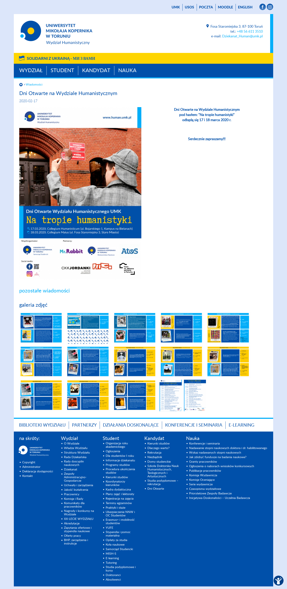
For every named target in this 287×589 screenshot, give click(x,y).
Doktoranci (113, 575)
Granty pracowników (203, 461)
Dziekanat (70, 469)
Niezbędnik (154, 457)
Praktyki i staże (115, 507)
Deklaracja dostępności (37, 471)
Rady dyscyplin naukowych (74, 463)
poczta (206, 7)
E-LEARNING (241, 425)
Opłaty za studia (116, 540)
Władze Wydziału (76, 448)
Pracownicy (71, 494)
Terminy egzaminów (119, 503)
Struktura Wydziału (77, 452)
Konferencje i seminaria (204, 443)
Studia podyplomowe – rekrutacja (162, 482)
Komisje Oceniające (202, 479)
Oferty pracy (72, 535)
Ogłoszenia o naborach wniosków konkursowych (221, 466)
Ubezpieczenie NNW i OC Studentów (120, 514)
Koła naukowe (115, 544)
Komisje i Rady (73, 498)
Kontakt (27, 476)
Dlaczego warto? (158, 448)
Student (62, 70)
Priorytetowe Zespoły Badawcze (210, 493)
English (245, 7)
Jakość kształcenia (76, 489)
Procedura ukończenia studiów (120, 471)
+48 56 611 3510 (250, 31)
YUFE (109, 527)
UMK (176, 7)
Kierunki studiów (117, 477)
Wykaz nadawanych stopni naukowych (215, 452)
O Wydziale (71, 443)
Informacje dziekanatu (120, 460)
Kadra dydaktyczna (118, 489)
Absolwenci (113, 579)
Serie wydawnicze (201, 484)
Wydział (31, 70)
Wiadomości (34, 84)
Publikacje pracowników (205, 470)
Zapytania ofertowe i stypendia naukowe (77, 529)
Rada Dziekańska (75, 457)
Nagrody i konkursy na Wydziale (79, 513)
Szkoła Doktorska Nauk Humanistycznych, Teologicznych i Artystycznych (163, 471)
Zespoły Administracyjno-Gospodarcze (75, 477)
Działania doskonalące (131, 425)
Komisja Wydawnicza (203, 475)
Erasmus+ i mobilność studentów (120, 521)
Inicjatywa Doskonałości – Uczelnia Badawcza (219, 498)
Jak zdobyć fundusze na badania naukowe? (217, 457)
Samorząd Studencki (119, 549)
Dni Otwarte (155, 488)
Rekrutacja (154, 452)
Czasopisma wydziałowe (205, 489)
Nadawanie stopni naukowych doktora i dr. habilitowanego (228, 448)
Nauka (127, 70)
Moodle (225, 7)
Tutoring (111, 562)
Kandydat (96, 70)
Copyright (28, 462)
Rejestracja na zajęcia (120, 498)
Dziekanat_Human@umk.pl (242, 36)
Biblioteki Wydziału (42, 425)
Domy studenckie (159, 461)
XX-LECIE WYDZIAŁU (78, 519)
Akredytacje (72, 523)
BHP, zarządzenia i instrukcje (76, 542)
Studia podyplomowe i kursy (121, 569)
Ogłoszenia (113, 451)
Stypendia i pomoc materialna (118, 534)
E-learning (112, 558)
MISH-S (111, 553)
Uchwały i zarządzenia (78, 485)
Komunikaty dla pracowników (74, 505)
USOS (189, 7)
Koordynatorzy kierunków (115, 483)
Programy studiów (118, 465)
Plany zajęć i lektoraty (120, 494)
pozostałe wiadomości (44, 291)
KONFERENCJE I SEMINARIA (193, 425)
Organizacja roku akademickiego (117, 445)
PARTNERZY (84, 425)
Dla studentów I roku (120, 455)
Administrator (31, 466)
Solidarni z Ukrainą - (61, 59)
